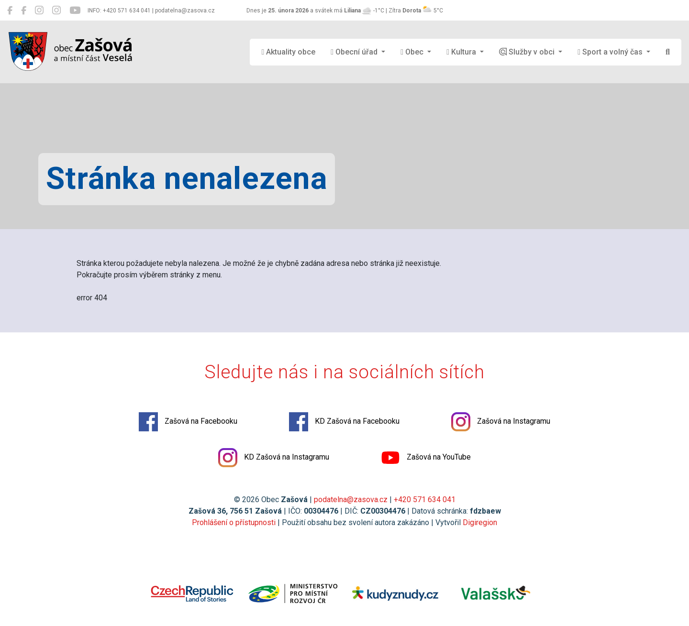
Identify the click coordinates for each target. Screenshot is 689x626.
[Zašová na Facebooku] (9, 10)
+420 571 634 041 (425, 499)
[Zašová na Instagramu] (39, 10)
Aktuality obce (288, 51)
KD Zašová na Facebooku (344, 421)
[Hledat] (668, 52)
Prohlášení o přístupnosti (234, 522)
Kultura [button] (462, 51)
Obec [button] (412, 51)
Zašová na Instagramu (500, 421)
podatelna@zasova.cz (351, 499)
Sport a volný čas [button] (611, 51)
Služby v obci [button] (527, 51)
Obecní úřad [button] (355, 51)
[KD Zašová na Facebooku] (23, 10)
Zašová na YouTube (426, 457)
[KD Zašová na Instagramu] (56, 10)
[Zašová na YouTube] (74, 10)
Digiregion (480, 522)
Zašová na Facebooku (188, 421)
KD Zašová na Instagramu (273, 457)
